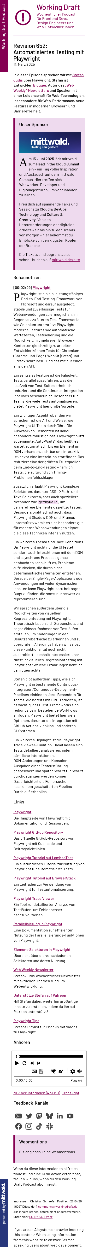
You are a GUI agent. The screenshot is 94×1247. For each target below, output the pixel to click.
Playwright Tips (26, 1021)
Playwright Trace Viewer (33, 899)
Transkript (70, 1093)
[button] (18, 1064)
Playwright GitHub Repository (38, 832)
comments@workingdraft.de (57, 1206)
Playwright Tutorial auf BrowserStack (44, 878)
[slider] (18, 1056)
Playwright (42, 288)
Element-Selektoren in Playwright (41, 950)
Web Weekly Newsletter (33, 970)
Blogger (39, 85)
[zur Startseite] (49, 17)
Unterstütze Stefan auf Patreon (39, 995)
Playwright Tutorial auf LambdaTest (43, 858)
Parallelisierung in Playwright (37, 924)
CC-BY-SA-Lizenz (41, 1217)
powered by (4, 1203)
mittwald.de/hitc (66, 260)
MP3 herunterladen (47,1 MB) (36, 1093)
